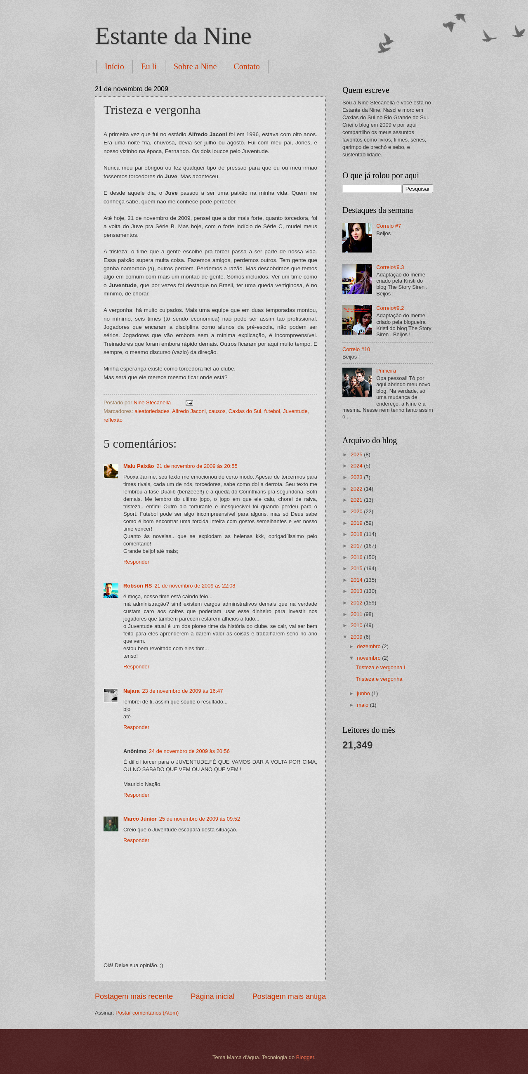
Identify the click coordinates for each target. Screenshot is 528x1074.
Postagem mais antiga (289, 996)
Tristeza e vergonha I (380, 667)
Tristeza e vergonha (379, 679)
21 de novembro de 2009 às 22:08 (194, 586)
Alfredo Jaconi (189, 411)
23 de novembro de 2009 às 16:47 (182, 691)
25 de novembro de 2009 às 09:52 (199, 819)
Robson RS (137, 586)
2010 (357, 625)
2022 (357, 489)
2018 (357, 534)
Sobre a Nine (195, 66)
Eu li (149, 66)
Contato (246, 66)
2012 (357, 603)
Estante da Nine (173, 35)
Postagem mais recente (134, 996)
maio (363, 705)
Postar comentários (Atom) (147, 1013)
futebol (272, 411)
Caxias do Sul (245, 411)
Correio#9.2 (390, 308)
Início (114, 66)
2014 (357, 580)
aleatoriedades (151, 411)
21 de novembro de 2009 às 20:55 (196, 466)
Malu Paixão (138, 466)
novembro (369, 658)
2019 (357, 523)
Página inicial (212, 996)
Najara (131, 691)
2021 (357, 500)
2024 (357, 466)
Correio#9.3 (390, 267)
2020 (357, 511)
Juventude (295, 411)
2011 (357, 614)
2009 (357, 637)
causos (217, 411)
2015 (357, 568)
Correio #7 (388, 226)
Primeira (386, 371)
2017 (357, 546)
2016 (357, 557)
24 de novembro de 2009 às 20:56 (189, 751)
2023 (357, 477)
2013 (357, 591)
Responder (136, 562)
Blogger (305, 1057)
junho (364, 693)
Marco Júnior (140, 819)
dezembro (369, 646)
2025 (357, 454)
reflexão (113, 420)
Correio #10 (356, 349)
